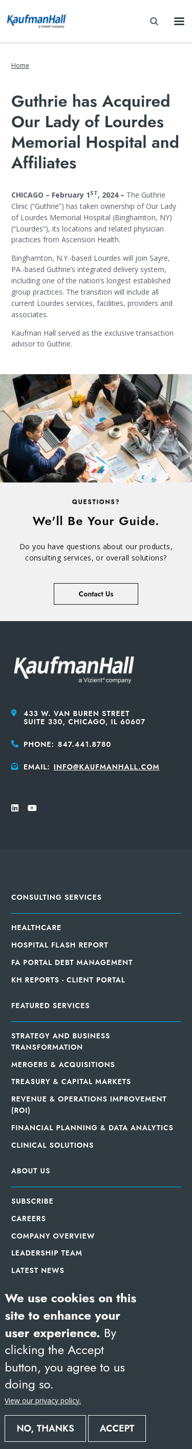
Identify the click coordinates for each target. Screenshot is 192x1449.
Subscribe (32, 1201)
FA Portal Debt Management (72, 962)
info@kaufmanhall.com (107, 767)
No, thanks (45, 1428)
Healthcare (36, 927)
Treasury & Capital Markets (71, 1081)
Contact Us (96, 594)
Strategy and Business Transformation (60, 1041)
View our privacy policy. (43, 1400)
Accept (117, 1428)
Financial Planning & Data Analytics (92, 1128)
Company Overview (53, 1236)
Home (20, 65)
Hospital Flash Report (60, 945)
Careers (28, 1218)
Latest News (38, 1270)
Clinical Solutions (52, 1145)
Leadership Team (46, 1253)
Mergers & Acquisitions (63, 1064)
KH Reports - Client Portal (68, 980)
